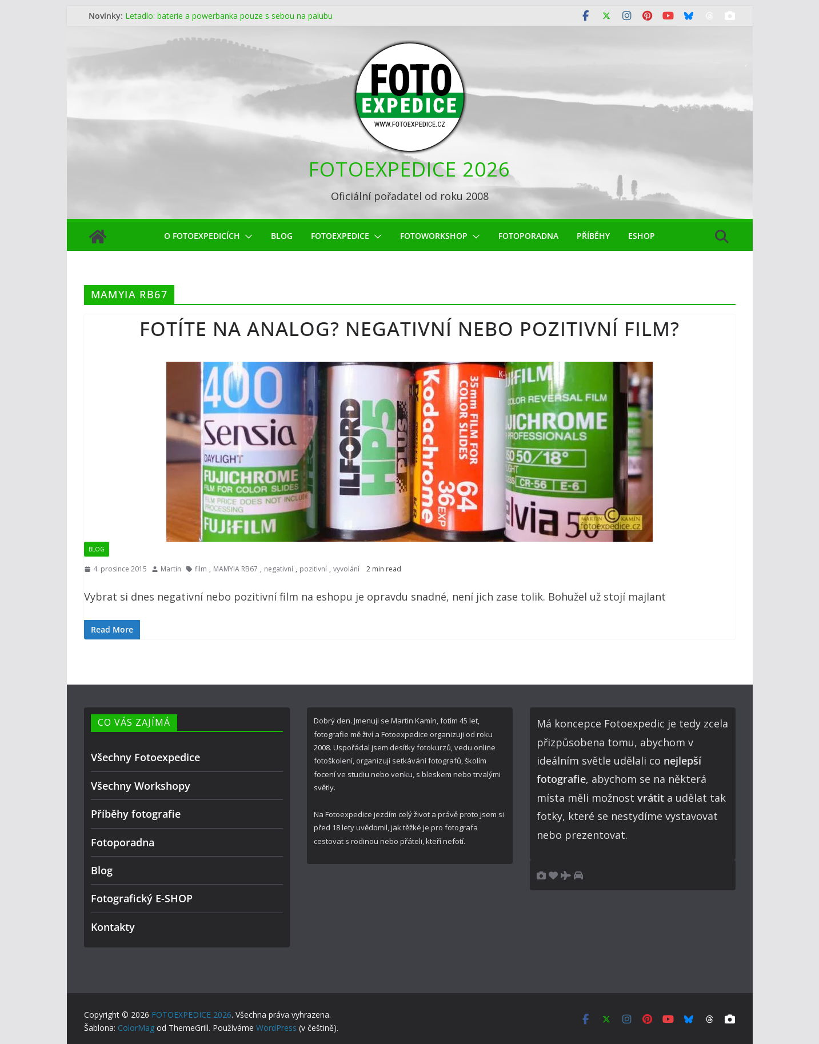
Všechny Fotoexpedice (145, 757)
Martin (171, 569)
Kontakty (113, 927)
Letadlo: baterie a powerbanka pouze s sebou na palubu (229, 15)
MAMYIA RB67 (235, 569)
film (201, 569)
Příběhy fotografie (136, 814)
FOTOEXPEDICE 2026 (409, 168)
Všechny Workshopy (140, 786)
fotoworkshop (434, 235)
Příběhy (593, 235)
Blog (282, 235)
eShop (641, 235)
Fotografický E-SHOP (142, 898)
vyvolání (346, 569)
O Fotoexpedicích (202, 235)
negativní (278, 569)
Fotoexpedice (340, 235)
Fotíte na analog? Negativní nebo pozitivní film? (409, 328)
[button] (246, 236)
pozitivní (313, 569)
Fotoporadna (528, 235)
